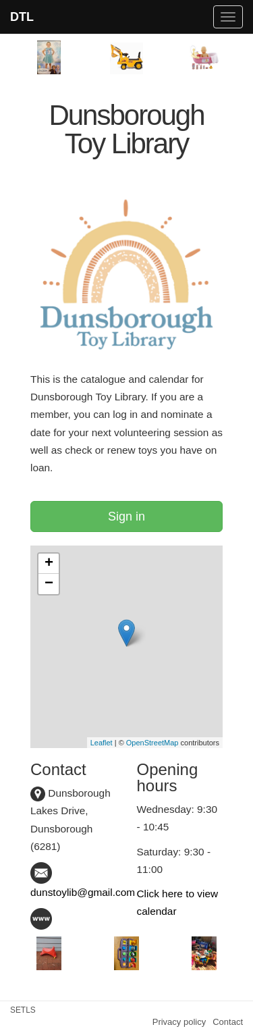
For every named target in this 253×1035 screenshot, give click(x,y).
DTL (22, 17)
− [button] (49, 584)
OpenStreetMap (152, 743)
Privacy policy (179, 1022)
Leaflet (101, 743)
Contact (228, 1022)
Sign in (126, 516)
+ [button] (49, 564)
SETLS (23, 1010)
